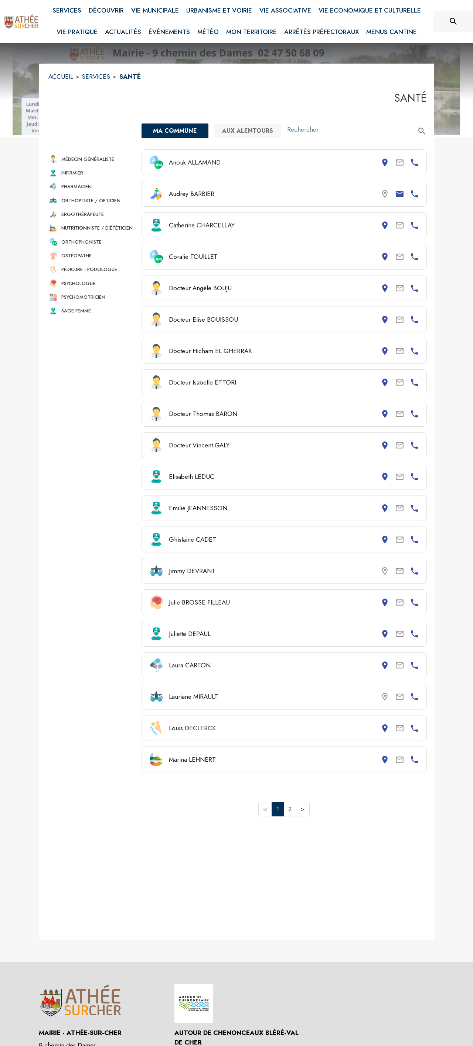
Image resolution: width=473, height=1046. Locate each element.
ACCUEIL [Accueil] (60, 76)
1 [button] (277, 809)
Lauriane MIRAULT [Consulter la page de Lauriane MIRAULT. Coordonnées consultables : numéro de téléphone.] (193, 696)
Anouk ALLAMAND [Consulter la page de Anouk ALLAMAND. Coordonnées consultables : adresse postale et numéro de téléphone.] (195, 162)
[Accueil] (22, 21)
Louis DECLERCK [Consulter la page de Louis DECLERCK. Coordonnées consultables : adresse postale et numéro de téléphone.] (192, 728)
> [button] (303, 809)
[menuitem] (67, 9)
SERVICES (96, 76)
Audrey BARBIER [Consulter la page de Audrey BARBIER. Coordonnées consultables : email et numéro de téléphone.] (191, 193)
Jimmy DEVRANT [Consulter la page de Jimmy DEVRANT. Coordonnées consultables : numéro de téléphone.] (192, 570)
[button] (92, 159)
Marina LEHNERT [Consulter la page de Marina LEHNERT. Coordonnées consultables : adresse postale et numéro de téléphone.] (192, 759)
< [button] (265, 809)
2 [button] (290, 809)
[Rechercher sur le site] (453, 21)
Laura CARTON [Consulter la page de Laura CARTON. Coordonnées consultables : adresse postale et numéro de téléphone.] (190, 665)
